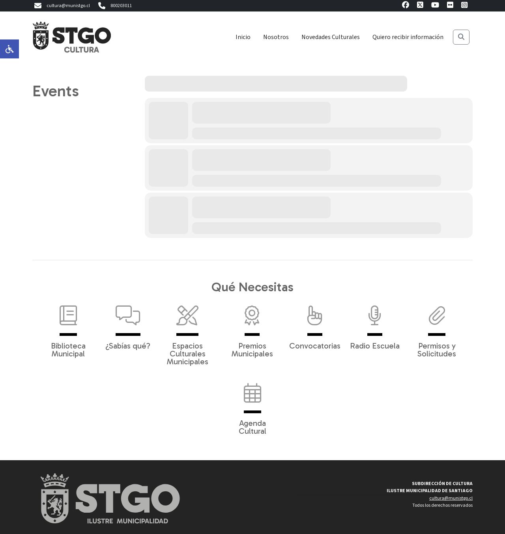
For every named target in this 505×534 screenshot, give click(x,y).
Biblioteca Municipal (68, 328)
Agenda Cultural (252, 405)
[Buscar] (461, 37)
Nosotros (276, 37)
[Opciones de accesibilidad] (9, 48)
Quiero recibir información (407, 37)
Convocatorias (314, 324)
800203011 (114, 5)
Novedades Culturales (330, 37)
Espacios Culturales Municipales (187, 331)
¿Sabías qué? (127, 324)
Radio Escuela (375, 324)
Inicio (243, 37)
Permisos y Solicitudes (436, 328)
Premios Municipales (252, 328)
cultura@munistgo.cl (61, 5)
